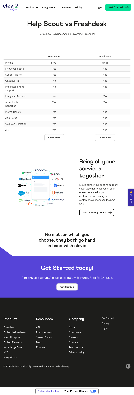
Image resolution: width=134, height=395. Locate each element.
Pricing (78, 7)
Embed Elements (13, 342)
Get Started (67, 287)
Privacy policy (76, 352)
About (72, 327)
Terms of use (76, 347)
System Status (44, 337)
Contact (73, 342)
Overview (9, 327)
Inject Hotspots (12, 337)
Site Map (65, 366)
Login (99, 7)
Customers (65, 7)
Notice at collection (49, 391)
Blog (38, 342)
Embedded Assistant (15, 332)
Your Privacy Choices (76, 391)
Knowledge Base (13, 347)
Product (30, 7)
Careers (73, 337)
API (38, 327)
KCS (6, 352)
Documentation (44, 332)
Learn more (54, 138)
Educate (40, 347)
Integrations (48, 7)
